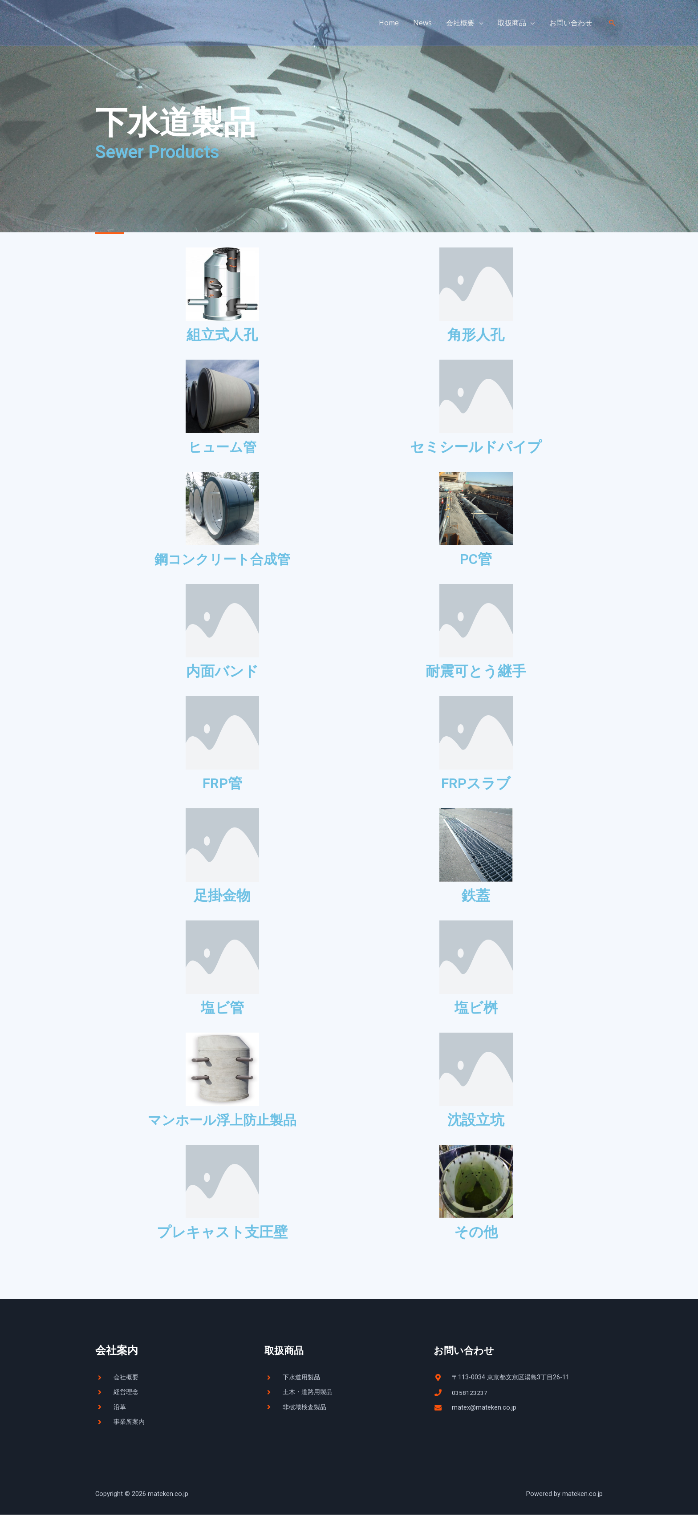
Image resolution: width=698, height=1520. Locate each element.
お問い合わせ (570, 23)
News (422, 23)
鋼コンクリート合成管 (222, 559)
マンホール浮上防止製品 (222, 1121)
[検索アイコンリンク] (612, 23)
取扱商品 (512, 23)
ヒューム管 (222, 446)
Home (389, 23)
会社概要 (460, 23)
